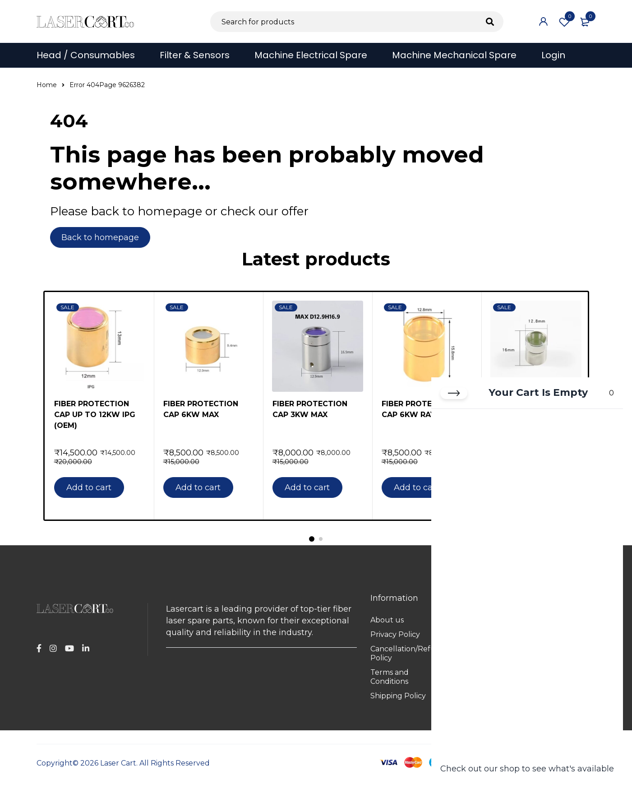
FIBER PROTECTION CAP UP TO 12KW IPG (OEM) (94, 414)
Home (47, 85)
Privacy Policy (395, 634)
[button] (93, 487)
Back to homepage (100, 237)
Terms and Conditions (389, 677)
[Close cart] (453, 394)
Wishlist (564, 22)
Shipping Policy (398, 696)
